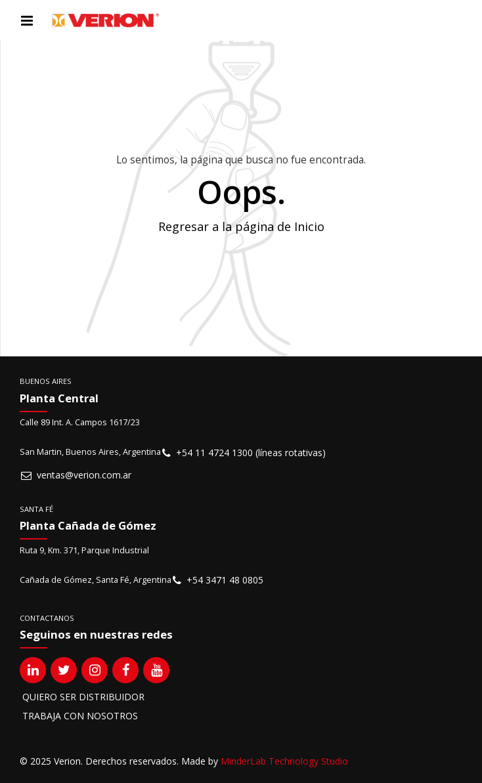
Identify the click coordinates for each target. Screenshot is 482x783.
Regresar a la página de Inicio (241, 226)
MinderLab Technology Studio (284, 761)
